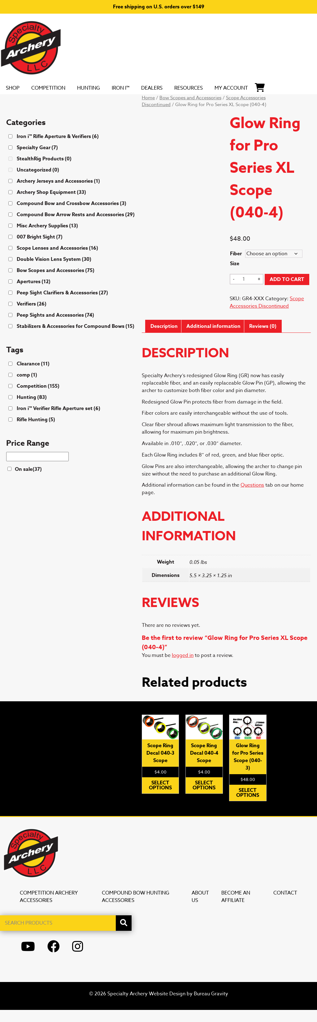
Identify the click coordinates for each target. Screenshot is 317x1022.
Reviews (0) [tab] (262, 338)
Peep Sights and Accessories (55, 327)
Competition (64, 89)
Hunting (113, 89)
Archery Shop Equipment (51, 204)
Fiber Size (236, 270)
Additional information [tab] (213, 338)
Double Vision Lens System (54, 271)
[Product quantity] (246, 291)
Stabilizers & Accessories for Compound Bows (75, 338)
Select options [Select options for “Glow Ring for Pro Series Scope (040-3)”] (247, 805)
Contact (285, 905)
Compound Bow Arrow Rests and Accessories (76, 226)
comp (27, 387)
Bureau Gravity (211, 1006)
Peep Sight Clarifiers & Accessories (62, 305)
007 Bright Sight (40, 249)
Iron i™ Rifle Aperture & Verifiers (58, 148)
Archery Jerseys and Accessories (58, 193)
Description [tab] (164, 338)
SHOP (21, 89)
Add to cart (287, 291)
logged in (182, 667)
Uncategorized (38, 182)
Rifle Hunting (36, 431)
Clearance (33, 376)
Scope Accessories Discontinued (267, 314)
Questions (252, 497)
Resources (227, 89)
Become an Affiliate (235, 908)
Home (148, 109)
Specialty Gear (37, 159)
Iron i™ (147, 94)
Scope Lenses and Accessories (57, 260)
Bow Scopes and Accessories (190, 109)
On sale (28, 481)
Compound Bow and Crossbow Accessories (71, 215)
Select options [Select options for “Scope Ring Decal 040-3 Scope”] (160, 797)
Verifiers (31, 316)
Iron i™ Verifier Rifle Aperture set (58, 420)
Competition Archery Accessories (49, 908)
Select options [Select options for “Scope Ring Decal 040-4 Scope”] (204, 797)
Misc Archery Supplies (47, 238)
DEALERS (183, 89)
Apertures (33, 293)
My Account (274, 94)
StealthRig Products (44, 171)
